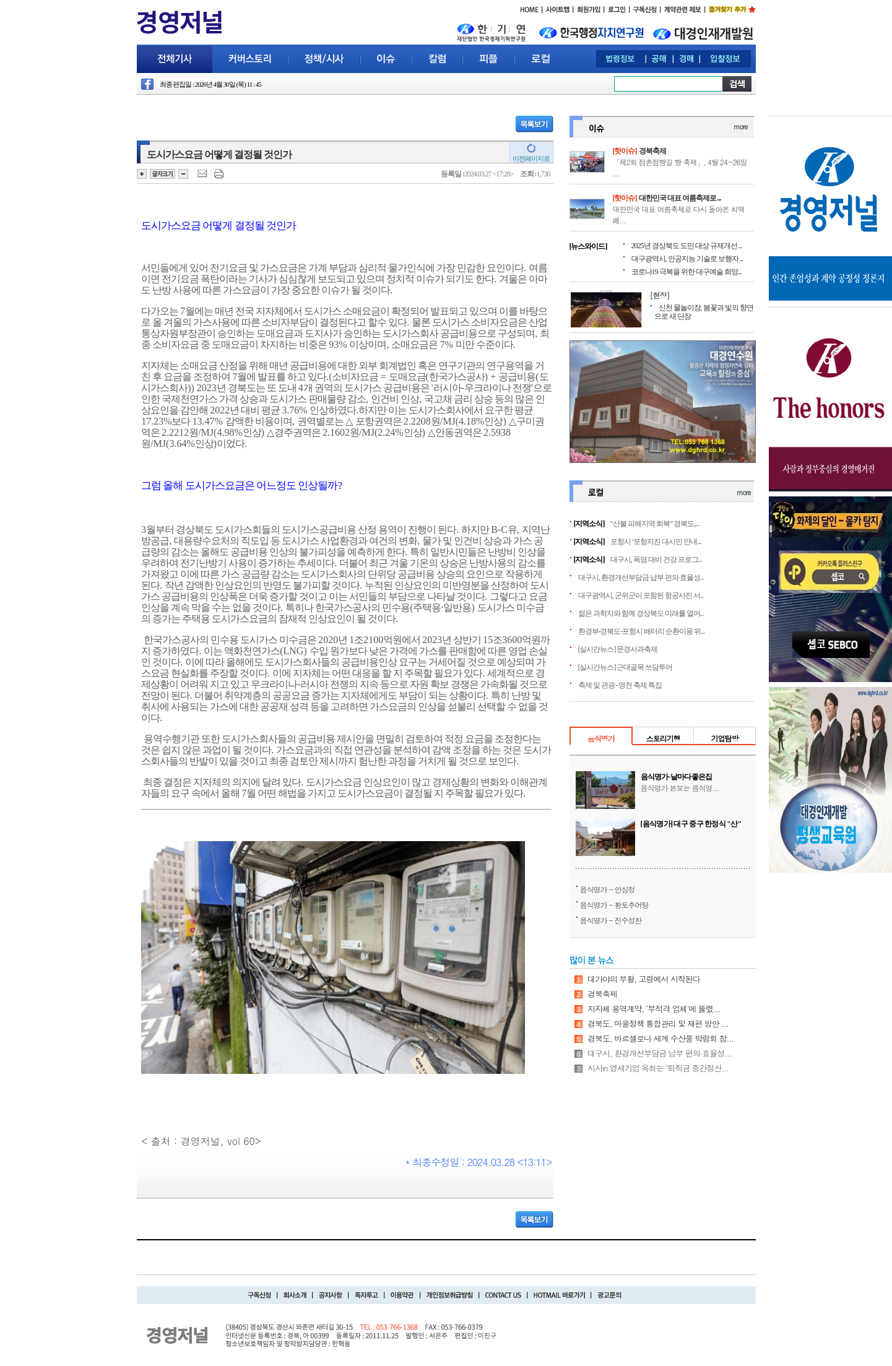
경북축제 (652, 151)
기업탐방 (724, 738)
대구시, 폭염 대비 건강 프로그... (656, 559)
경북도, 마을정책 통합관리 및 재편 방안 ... (658, 1023)
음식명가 (601, 738)
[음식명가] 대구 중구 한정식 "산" (691, 823)
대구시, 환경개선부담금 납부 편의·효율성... (641, 577)
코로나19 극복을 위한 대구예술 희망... (686, 271)
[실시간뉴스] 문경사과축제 (618, 649)
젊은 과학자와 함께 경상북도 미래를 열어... (641, 613)
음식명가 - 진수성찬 (611, 920)
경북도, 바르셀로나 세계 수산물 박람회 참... (660, 1038)
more (740, 126)
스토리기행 (663, 738)
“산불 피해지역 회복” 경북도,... (654, 523)
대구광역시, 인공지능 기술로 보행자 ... (687, 258)
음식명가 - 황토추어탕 (614, 904)
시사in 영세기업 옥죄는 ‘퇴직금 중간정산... (658, 1068)
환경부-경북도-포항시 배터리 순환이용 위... (641, 631)
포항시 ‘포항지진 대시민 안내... (655, 541)
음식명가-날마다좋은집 (676, 776)
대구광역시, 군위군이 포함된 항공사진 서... (641, 595)
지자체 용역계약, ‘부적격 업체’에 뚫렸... (653, 1008)
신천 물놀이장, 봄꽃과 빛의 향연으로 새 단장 (703, 312)
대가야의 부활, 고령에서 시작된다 (643, 979)
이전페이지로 (531, 158)
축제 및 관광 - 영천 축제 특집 (620, 685)
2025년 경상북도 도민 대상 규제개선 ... (686, 245)
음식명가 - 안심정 (607, 889)
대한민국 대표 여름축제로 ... (680, 198)
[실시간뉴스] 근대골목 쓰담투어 (625, 667)
